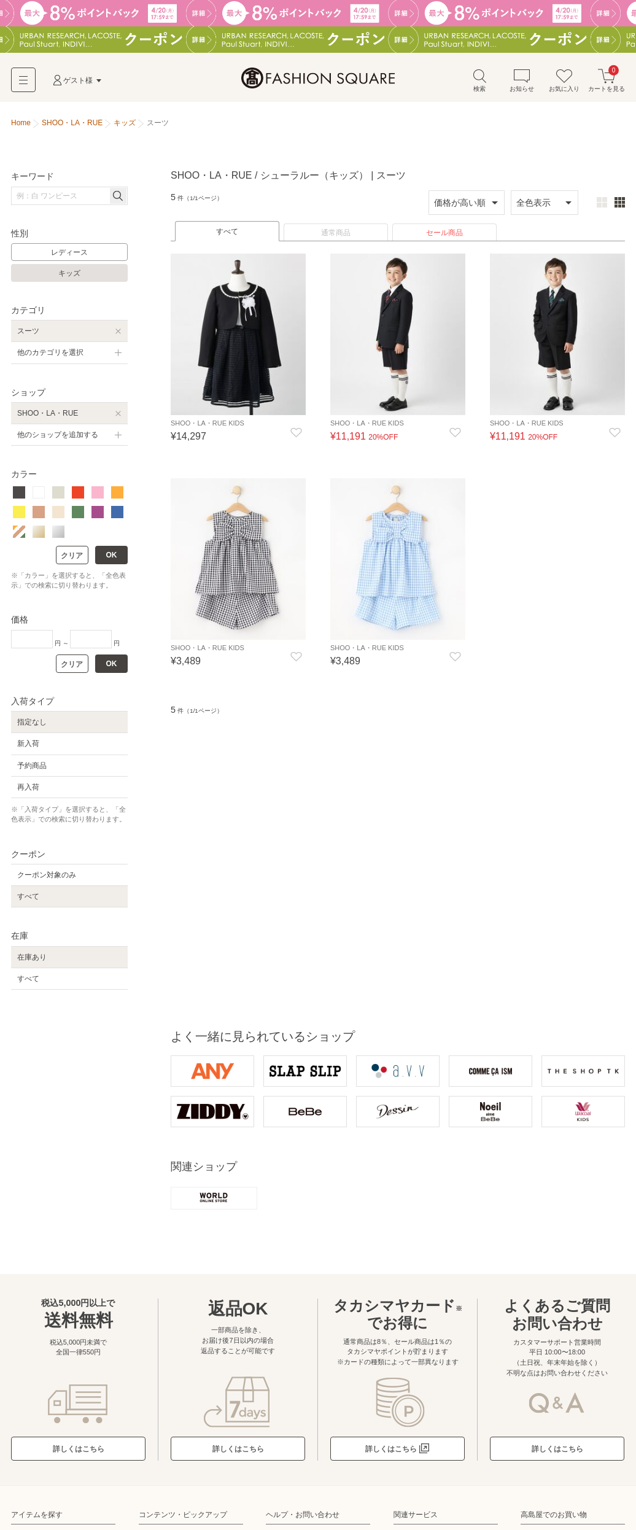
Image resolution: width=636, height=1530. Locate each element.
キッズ (69, 278)
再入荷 (28, 791)
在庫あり (32, 961)
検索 (479, 85)
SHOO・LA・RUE (47, 417)
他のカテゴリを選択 (50, 357)
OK (111, 559)
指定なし (32, 727)
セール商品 (444, 237)
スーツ (28, 336)
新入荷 (28, 748)
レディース (69, 257)
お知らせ (522, 85)
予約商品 (32, 770)
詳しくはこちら (78, 1455)
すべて (227, 236)
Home (21, 127)
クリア (72, 560)
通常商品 (336, 237)
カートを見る (606, 85)
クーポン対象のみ (46, 880)
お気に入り (564, 85)
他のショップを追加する (57, 439)
